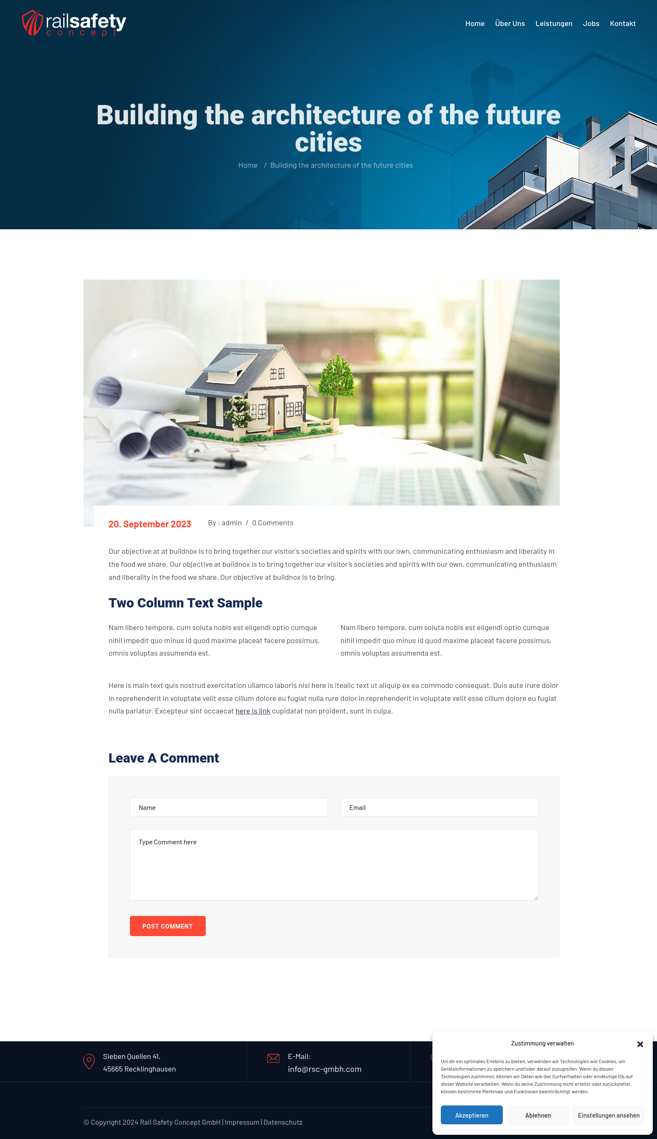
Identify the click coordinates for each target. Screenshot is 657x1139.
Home (475, 23)
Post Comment (167, 926)
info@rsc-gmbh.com (325, 1069)
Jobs (591, 23)
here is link (252, 710)
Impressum (242, 1122)
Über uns (510, 23)
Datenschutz (283, 1122)
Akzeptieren (471, 1115)
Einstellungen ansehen (609, 1115)
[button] (640, 1043)
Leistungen (554, 23)
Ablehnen (538, 1115)
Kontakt (623, 23)
